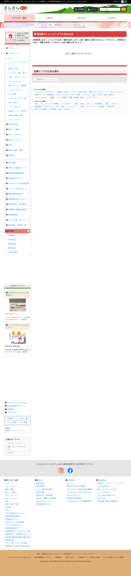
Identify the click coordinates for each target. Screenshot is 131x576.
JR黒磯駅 (11, 235)
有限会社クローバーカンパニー (15, 430)
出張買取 (101, 106)
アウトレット (48, 106)
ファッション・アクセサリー (45, 92)
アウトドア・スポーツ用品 (92, 95)
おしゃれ (44, 104)
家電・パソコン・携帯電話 (44, 95)
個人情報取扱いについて (16, 406)
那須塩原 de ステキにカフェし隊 (18, 199)
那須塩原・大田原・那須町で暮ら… (18, 225)
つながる (111, 18)
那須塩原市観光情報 (74, 498)
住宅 (9, 145)
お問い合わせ (12, 412)
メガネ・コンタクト (63, 95)
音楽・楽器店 (108, 95)
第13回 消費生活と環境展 (46, 498)
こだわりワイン (66, 104)
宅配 (107, 104)
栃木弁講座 (40, 486)
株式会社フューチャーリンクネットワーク (79, 554)
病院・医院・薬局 (14, 150)
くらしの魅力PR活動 (44, 489)
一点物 (81, 106)
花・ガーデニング (116, 92)
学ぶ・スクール (13, 135)
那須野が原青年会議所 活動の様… (18, 209)
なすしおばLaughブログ (106, 495)
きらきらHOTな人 (104, 486)
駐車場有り (99, 104)
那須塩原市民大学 (42, 504)
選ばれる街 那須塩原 (44, 495)
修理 (62, 106)
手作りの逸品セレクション (18, 168)
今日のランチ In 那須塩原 (17, 183)
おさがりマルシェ (73, 495)
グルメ (10, 48)
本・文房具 (76, 95)
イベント (70, 483)
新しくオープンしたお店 (106, 489)
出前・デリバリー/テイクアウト (16, 448)
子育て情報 (40, 492)
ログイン (94, 9)
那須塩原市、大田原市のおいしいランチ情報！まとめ (19, 534)
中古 (57, 106)
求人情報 (10, 163)
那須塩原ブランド (14, 178)
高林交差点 (12, 244)
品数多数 (38, 106)
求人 (7, 510)
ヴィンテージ (91, 106)
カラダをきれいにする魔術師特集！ (80, 501)
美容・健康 (11, 124)
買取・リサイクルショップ (98, 92)
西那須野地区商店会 (15, 173)
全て (10, 58)
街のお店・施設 (19, 18)
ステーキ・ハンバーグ (15, 443)
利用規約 (10, 409)
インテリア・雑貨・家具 (77, 92)
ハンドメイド (71, 106)
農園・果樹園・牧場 (76, 97)
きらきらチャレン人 (43, 501)
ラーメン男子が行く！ (16, 189)
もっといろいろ (91, 97)
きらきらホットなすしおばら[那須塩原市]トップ (22, 25)
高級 (76, 104)
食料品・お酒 (62, 92)
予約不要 (53, 109)
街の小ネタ (101, 498)
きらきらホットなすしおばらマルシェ (81, 492)
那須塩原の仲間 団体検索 (107, 501)
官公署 (10, 155)
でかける (81, 18)
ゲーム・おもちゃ (41, 97)
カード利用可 (54, 104)
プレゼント (115, 104)
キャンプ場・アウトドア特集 (18, 220)
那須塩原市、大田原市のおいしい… (18, 204)
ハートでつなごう (104, 492)
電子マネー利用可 (41, 109)
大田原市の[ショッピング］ (45, 79)
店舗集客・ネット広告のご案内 (18, 418)
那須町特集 (11, 215)
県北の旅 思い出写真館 (76, 486)
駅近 (82, 104)
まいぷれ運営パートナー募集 (17, 422)
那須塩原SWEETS (14, 194)
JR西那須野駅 (13, 252)
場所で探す (10, 231)
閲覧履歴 (81, 9)
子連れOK (110, 106)
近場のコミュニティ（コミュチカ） (110, 483)
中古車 (66, 109)
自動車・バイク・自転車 (58, 97)
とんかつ (10, 452)
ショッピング (12, 53)
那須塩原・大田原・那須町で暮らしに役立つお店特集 (19, 546)
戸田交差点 (12, 239)
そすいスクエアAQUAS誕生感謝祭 (80, 489)
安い (36, 104)
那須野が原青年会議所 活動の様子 (18, 537)
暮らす (50, 18)
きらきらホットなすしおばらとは (18, 403)
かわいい (89, 104)
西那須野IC (12, 248)
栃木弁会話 (40, 483)
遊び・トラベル (13, 140)
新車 (60, 109)
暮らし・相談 (12, 129)
